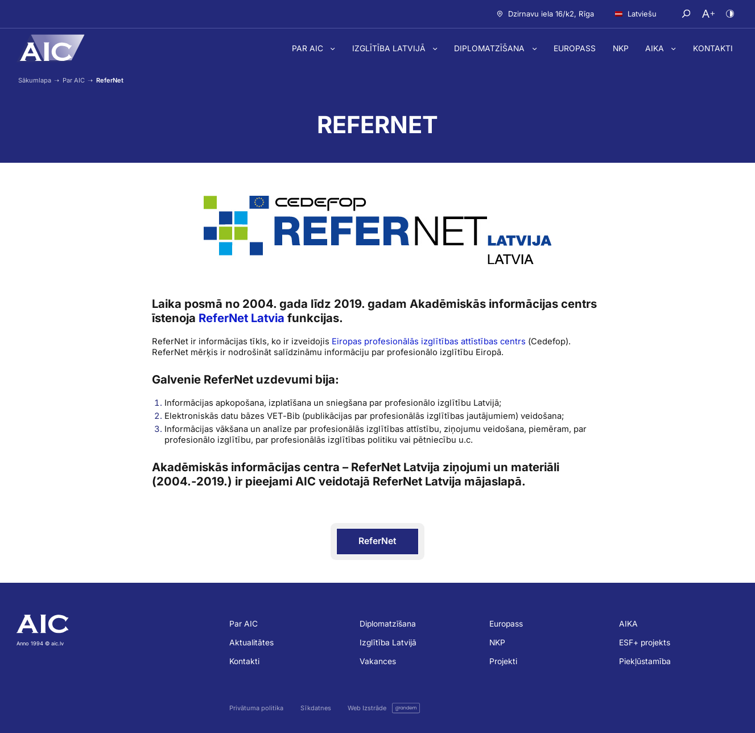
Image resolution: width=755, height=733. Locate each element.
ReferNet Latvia (241, 318)
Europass (575, 48)
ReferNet (377, 541)
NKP (621, 48)
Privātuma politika (256, 708)
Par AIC (308, 48)
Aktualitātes (251, 642)
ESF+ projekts (644, 642)
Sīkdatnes (315, 708)
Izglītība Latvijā (390, 48)
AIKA (655, 48)
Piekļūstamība (645, 661)
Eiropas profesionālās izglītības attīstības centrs (429, 341)
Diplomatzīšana (490, 48)
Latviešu (636, 13)
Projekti (503, 661)
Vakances (378, 661)
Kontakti (713, 48)
